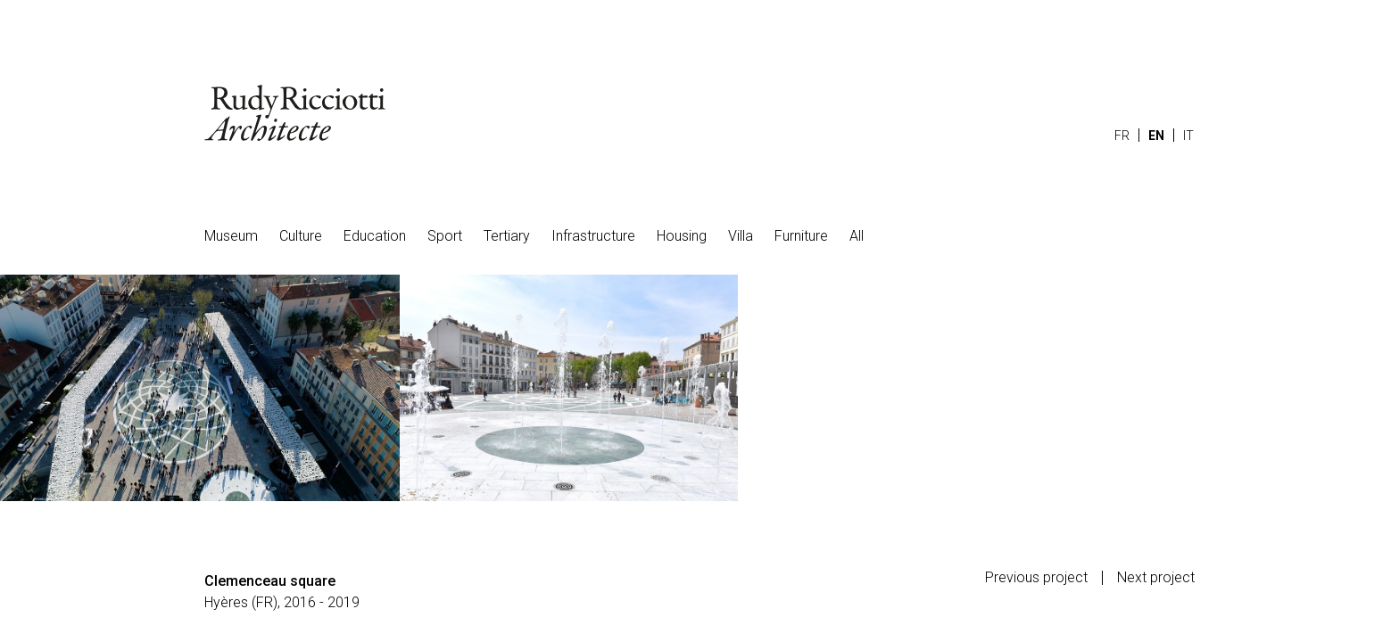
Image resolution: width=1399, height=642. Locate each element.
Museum (231, 235)
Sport (444, 235)
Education (375, 235)
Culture (300, 235)
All (856, 235)
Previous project (1036, 578)
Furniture (801, 235)
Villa (740, 235)
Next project (1156, 578)
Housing (682, 235)
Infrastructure (593, 235)
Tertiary (507, 235)
